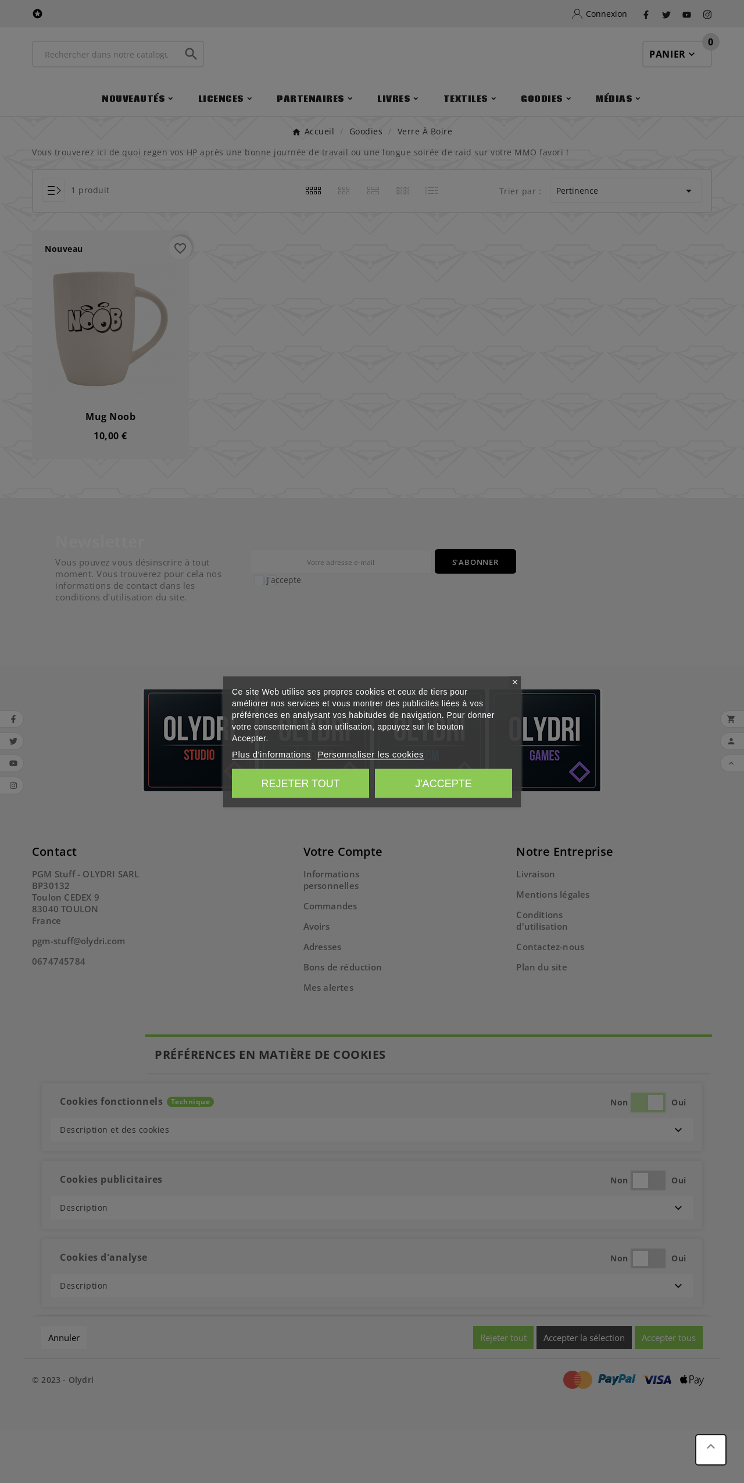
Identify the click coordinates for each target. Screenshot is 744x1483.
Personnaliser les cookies (370, 754)
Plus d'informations (271, 754)
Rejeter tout (300, 783)
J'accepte (443, 783)
